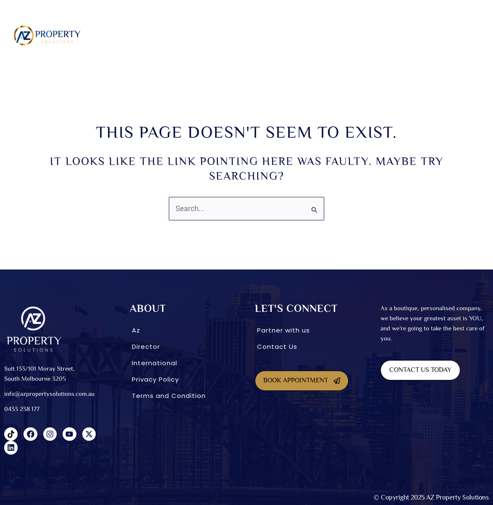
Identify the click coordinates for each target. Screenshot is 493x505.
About (139, 35)
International (372, 35)
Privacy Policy (155, 379)
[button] (141, 35)
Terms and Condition (169, 395)
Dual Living (220, 35)
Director (146, 346)
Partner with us (283, 330)
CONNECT (419, 35)
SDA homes (178, 35)
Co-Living (260, 35)
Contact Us (277, 346)
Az (136, 330)
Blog (454, 35)
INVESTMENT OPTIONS (311, 35)
